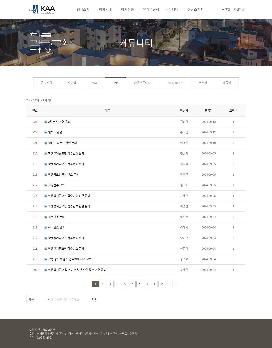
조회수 (233, 110)
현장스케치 (196, 9)
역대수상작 (151, 9)
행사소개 (83, 9)
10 (162, 284)
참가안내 (105, 9)
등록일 (209, 110)
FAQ (94, 82)
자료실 (72, 82)
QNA (115, 82)
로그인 (226, 9)
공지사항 (46, 82)
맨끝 (176, 284)
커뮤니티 (171, 9)
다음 (169, 284)
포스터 (203, 82)
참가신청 (127, 9)
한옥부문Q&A (142, 82)
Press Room (175, 82)
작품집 (227, 82)
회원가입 (239, 9)
